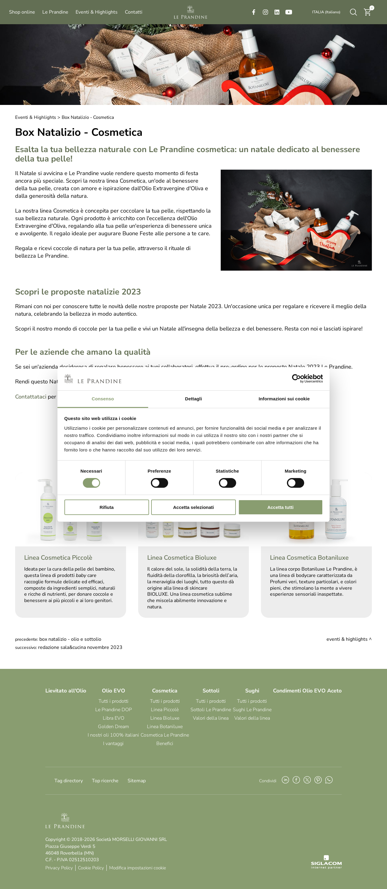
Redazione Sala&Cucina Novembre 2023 (80, 647)
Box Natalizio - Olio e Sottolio (70, 639)
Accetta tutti (280, 507)
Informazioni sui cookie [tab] (284, 398)
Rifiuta (106, 507)
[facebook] (253, 12)
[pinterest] (318, 780)
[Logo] (190, 12)
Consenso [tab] (103, 398)
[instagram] (265, 12)
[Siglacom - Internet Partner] (326, 867)
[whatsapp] (329, 780)
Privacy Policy (59, 868)
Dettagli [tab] (193, 398)
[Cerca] (353, 12)
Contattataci (30, 396)
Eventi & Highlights (35, 117)
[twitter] (307, 780)
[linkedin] (277, 12)
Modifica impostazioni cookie (137, 868)
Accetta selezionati (193, 507)
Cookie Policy (91, 868)
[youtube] (288, 12)
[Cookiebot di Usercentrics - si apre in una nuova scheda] (296, 378)
